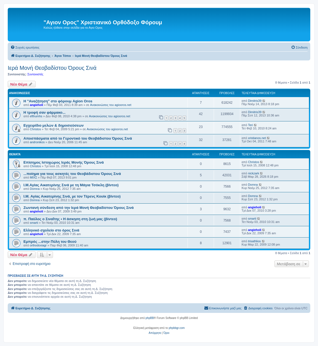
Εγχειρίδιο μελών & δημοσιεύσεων (53, 125)
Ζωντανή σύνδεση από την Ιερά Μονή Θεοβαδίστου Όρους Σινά (78, 208)
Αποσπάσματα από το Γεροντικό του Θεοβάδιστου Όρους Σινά (77, 138)
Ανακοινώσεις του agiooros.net (110, 105)
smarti (34, 222)
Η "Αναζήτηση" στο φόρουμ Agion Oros (57, 101)
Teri (250, 125)
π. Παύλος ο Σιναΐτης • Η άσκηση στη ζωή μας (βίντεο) (70, 219)
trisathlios (254, 241)
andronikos (37, 142)
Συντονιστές (35, 74)
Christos (35, 129)
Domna (34, 188)
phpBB (150, 318)
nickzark (253, 173)
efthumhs (36, 116)
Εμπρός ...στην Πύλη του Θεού (49, 241)
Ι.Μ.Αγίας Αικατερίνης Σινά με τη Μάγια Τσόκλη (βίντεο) (71, 185)
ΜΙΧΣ (33, 177)
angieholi (36, 105)
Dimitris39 (254, 100)
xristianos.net (257, 138)
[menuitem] (24, 47)
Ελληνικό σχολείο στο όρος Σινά (51, 230)
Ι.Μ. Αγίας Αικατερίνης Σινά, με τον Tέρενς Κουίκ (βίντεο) (72, 196)
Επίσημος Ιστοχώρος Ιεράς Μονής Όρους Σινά (63, 162)
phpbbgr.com (177, 327)
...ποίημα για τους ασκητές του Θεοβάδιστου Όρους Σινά (72, 174)
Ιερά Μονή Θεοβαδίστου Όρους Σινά (52, 68)
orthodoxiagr (38, 245)
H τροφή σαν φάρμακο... (44, 112)
